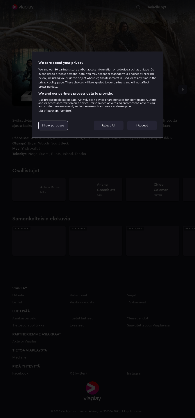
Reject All (109, 125)
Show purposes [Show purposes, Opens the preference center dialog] (53, 125)
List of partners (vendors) (55, 110)
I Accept (142, 125)
